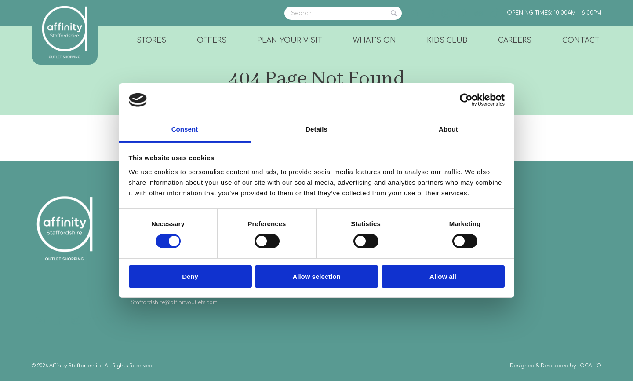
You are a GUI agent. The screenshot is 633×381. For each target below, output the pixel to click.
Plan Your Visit (289, 40)
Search (394, 13)
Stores (151, 40)
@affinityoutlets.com (191, 302)
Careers (514, 40)
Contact (581, 40)
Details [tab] (316, 129)
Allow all (442, 276)
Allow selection (316, 276)
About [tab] (448, 129)
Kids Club (447, 40)
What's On (374, 40)
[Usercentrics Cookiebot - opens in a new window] (466, 99)
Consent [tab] (184, 129)
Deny (190, 276)
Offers (211, 40)
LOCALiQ (589, 366)
